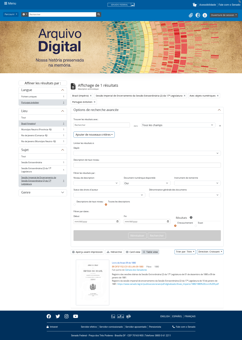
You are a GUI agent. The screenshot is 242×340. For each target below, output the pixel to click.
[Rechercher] (62, 14)
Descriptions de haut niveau (90, 201)
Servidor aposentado (136, 327)
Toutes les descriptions (119, 201)
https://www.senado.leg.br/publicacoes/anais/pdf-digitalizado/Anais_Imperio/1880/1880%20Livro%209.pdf (168, 284)
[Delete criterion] (220, 125)
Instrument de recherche (186, 177)
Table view (150, 251)
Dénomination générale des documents (168, 189)
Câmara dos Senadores (136, 269)
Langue (26, 90)
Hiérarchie (114, 251)
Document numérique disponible (139, 177)
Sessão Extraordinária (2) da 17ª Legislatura (42, 170)
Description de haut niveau (86, 159)
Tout (23, 117)
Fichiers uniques (42, 97)
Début (76, 216)
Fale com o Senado (229, 4)
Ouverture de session (223, 15)
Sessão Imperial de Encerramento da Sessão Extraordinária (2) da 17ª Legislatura (42, 180)
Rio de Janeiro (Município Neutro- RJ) (42, 142)
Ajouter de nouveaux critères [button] (93, 134)
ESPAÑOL (177, 316)
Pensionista (155, 327)
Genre (25, 192)
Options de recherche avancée (96, 110)
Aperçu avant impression (87, 251)
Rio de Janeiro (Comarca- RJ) (42, 136)
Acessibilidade (207, 4)
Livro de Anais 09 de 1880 (124, 262)
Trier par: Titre (184, 251)
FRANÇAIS (190, 316)
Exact (200, 222)
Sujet (25, 150)
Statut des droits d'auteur (86, 189)
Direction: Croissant (209, 251)
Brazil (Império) (42, 124)
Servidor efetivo (89, 327)
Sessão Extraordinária (42, 163)
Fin (125, 216)
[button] (195, 5)
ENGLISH (165, 316)
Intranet (52, 327)
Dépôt (76, 147)
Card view (133, 251)
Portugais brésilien (42, 103)
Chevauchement (185, 222)
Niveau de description (84, 177)
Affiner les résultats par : (43, 83)
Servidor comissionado (111, 327)
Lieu (24, 111)
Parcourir (10, 14)
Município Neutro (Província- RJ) (42, 130)
